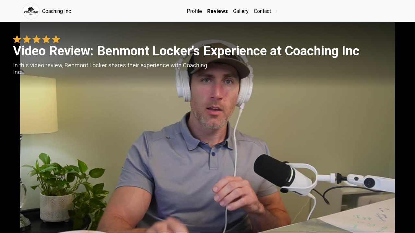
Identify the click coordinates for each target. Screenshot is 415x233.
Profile (194, 11)
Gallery (241, 11)
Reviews (217, 11)
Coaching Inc (47, 11)
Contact (262, 11)
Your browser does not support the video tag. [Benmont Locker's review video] (207, 127)
